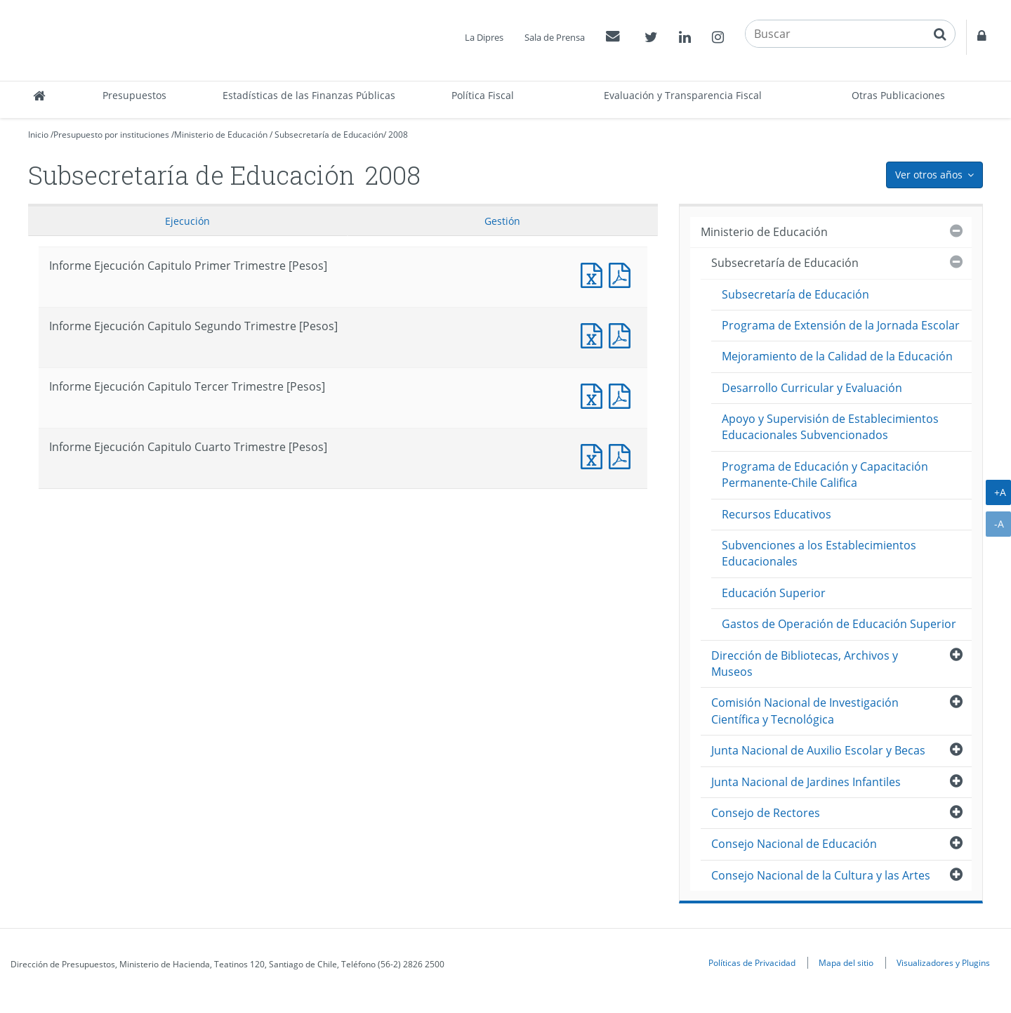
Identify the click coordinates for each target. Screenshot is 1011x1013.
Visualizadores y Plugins (943, 962)
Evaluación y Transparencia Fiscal (683, 95)
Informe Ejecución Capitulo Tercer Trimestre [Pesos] (595, 394)
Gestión (502, 221)
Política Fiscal (482, 95)
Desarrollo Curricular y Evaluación (812, 388)
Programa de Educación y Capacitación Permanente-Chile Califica (825, 474)
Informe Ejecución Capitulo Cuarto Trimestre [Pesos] (595, 455)
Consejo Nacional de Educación (794, 843)
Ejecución (187, 221)
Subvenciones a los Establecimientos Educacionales (819, 553)
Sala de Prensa (554, 37)
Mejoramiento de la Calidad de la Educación (837, 356)
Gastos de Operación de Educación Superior (839, 624)
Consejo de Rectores (765, 813)
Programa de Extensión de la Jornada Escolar (841, 325)
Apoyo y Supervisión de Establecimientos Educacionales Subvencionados (830, 427)
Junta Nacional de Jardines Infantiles (806, 782)
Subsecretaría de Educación (329, 134)
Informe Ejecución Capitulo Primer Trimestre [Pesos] (595, 273)
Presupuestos (134, 95)
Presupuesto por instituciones (111, 134)
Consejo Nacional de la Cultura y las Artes (820, 875)
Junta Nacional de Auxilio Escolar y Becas (818, 750)
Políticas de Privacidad (751, 962)
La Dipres (484, 37)
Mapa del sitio (846, 962)
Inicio (38, 134)
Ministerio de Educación (220, 134)
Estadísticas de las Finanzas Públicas (309, 95)
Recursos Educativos (776, 514)
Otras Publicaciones (898, 95)
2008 (398, 134)
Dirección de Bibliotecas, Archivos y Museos (804, 663)
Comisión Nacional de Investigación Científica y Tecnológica (805, 710)
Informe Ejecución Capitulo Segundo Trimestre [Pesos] (595, 334)
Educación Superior (774, 593)
